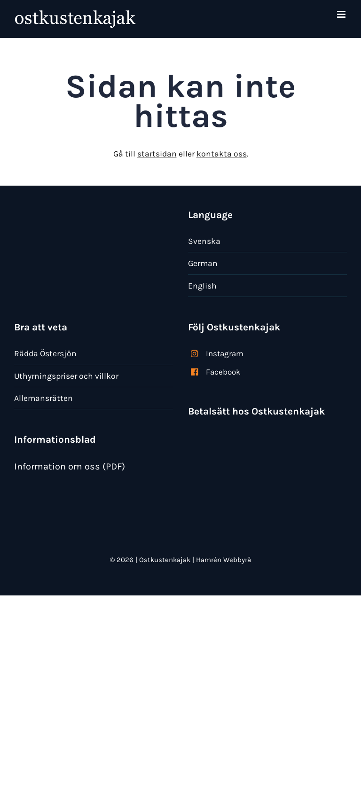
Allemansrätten (43, 398)
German (203, 263)
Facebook (223, 371)
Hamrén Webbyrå (223, 559)
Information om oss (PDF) (69, 466)
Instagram (224, 353)
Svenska (204, 241)
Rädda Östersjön (45, 353)
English (202, 285)
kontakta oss (221, 153)
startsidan (157, 153)
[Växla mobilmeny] (342, 14)
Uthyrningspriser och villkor (66, 376)
